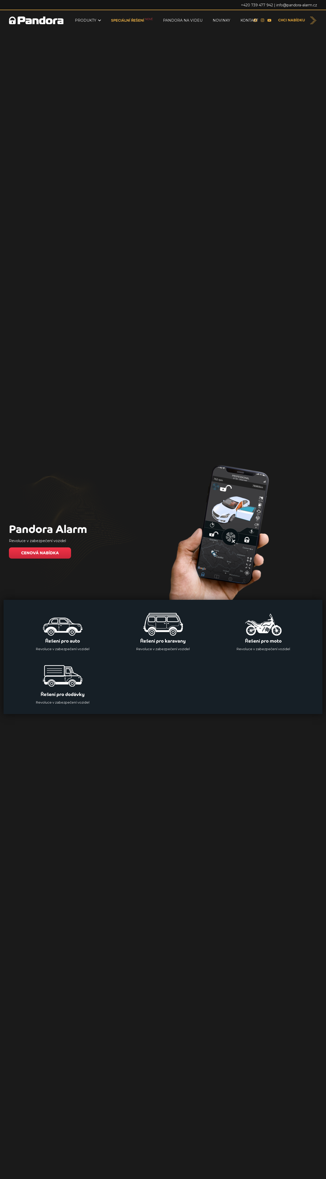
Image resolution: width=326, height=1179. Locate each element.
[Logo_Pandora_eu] (36, 20)
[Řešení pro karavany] (163, 630)
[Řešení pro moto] (263, 630)
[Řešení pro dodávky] (62, 683)
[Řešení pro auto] (62, 630)
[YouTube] (269, 20)
